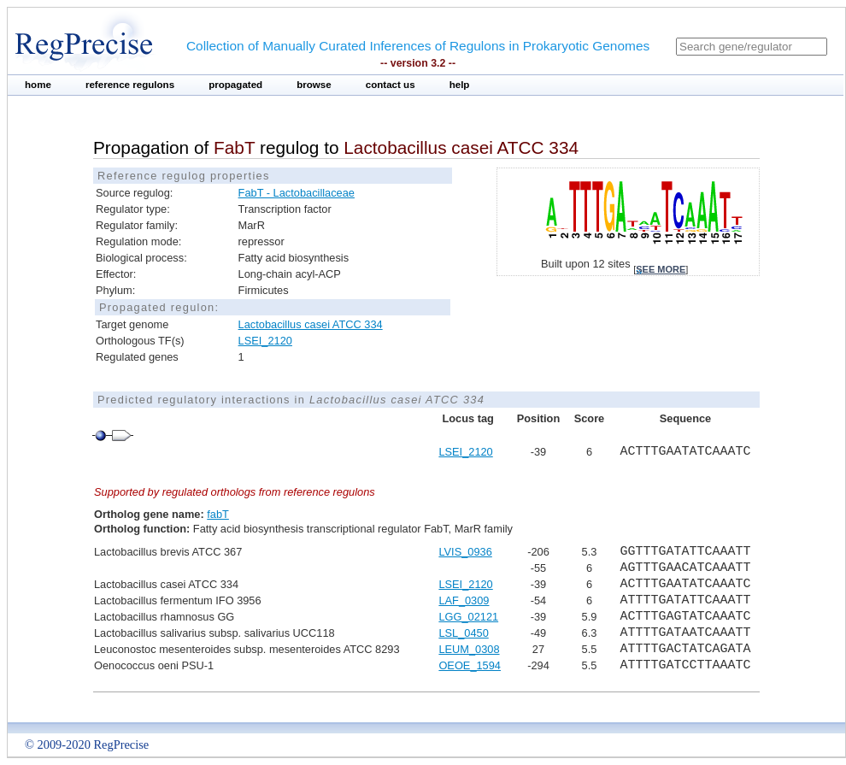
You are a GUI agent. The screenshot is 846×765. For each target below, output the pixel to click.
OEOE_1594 (469, 665)
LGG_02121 (468, 616)
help (459, 84)
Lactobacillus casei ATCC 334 (310, 324)
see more (660, 269)
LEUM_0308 (468, 649)
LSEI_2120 (265, 340)
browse (314, 84)
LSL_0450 (463, 633)
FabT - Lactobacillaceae (296, 192)
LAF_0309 (463, 600)
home (38, 84)
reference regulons (129, 84)
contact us (390, 84)
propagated (235, 84)
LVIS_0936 (464, 551)
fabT (218, 514)
